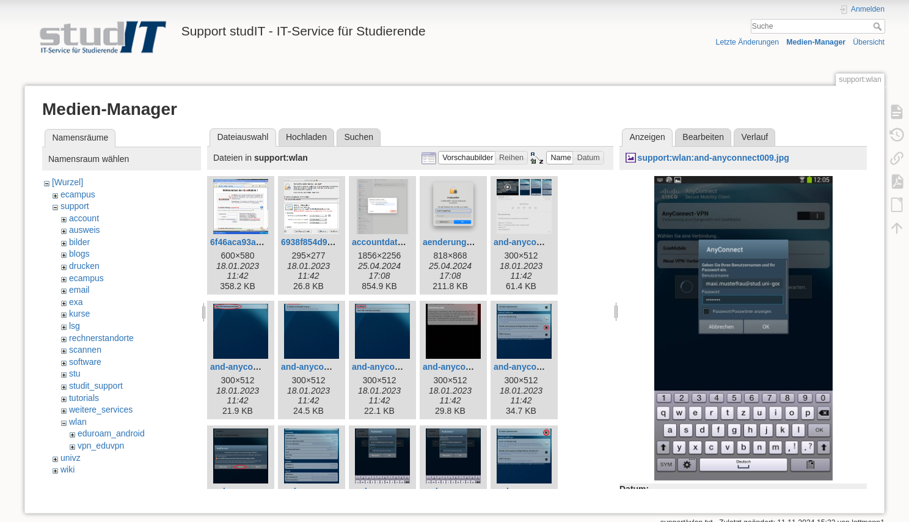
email (79, 290)
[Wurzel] (67, 182)
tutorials (84, 398)
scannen (85, 350)
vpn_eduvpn (101, 445)
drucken (84, 266)
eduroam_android (111, 433)
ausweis (84, 230)
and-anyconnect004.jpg (399, 367)
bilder (79, 242)
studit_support (96, 386)
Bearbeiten (703, 137)
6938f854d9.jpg (311, 242)
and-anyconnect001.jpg (541, 242)
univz (70, 458)
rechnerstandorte (101, 338)
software (85, 362)
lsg (74, 326)
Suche (879, 26)
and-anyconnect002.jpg (257, 367)
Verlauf (755, 137)
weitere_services (101, 409)
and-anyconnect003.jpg (328, 367)
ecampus (77, 194)
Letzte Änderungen (747, 42)
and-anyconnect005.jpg (470, 367)
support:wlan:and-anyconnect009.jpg (713, 158)
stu (75, 373)
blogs (79, 254)
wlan (78, 422)
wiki (67, 469)
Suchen (359, 137)
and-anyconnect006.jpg (541, 367)
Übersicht (869, 42)
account (84, 218)
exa (76, 302)
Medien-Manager (815, 42)
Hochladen (306, 137)
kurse (79, 313)
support (74, 206)
